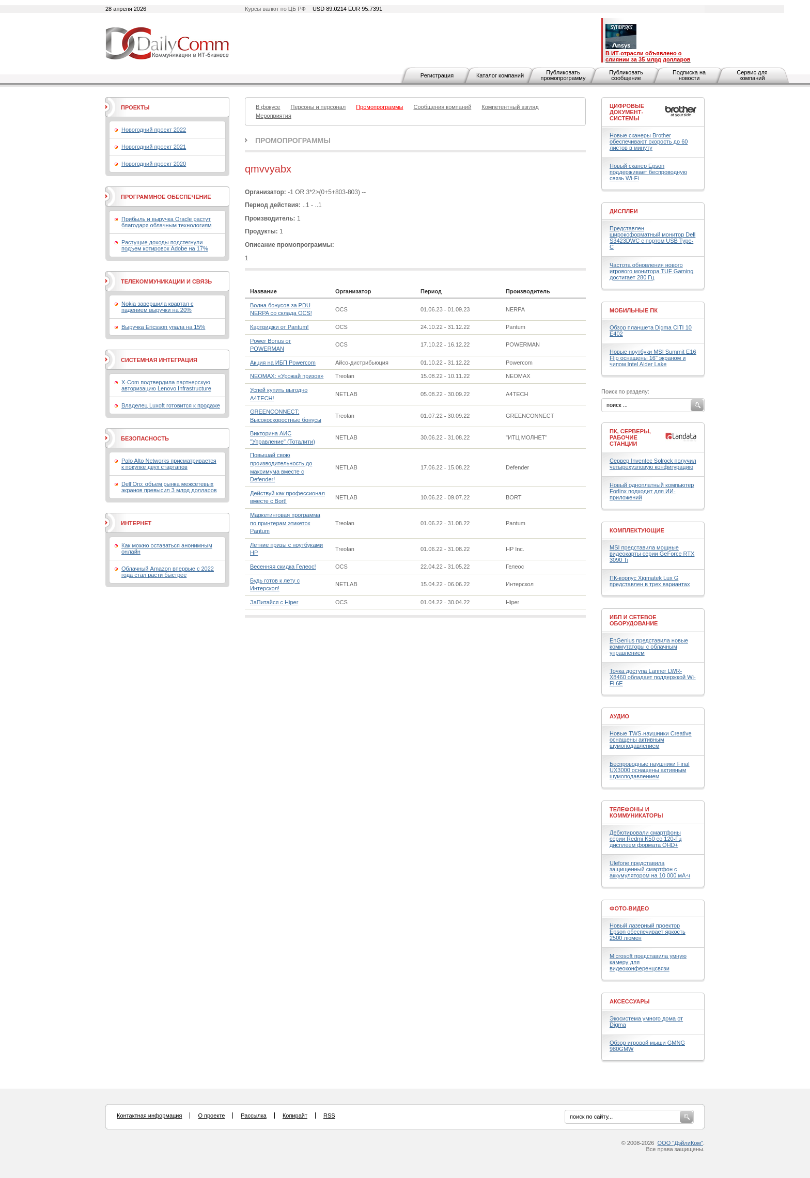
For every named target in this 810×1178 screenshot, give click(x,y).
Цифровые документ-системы (627, 112)
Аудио (619, 716)
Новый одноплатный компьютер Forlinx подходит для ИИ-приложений (652, 491)
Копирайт (295, 1115)
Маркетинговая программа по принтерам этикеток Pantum (285, 523)
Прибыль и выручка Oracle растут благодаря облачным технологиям (166, 222)
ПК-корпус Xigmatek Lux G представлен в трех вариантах (650, 581)
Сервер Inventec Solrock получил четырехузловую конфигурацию (653, 464)
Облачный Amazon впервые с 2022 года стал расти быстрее (167, 572)
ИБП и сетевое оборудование (634, 620)
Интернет (136, 523)
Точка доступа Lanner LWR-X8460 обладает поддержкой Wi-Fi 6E (653, 677)
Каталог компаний (500, 75)
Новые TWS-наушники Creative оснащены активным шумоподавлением (651, 739)
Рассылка (254, 1115)
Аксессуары (630, 1001)
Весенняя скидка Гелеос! (283, 566)
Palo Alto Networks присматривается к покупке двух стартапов (168, 464)
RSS (329, 1115)
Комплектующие (637, 530)
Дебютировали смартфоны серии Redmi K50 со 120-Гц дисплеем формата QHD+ (646, 838)
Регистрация (437, 75)
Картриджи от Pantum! (279, 327)
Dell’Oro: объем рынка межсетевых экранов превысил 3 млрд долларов (169, 487)
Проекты (135, 107)
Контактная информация (149, 1115)
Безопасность (145, 438)
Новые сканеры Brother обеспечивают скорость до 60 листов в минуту (649, 141)
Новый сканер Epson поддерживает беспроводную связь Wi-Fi (648, 172)
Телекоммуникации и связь (166, 281)
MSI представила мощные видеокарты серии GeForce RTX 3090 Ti (652, 553)
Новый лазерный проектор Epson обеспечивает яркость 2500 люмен (648, 931)
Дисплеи (624, 211)
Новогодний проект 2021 (153, 147)
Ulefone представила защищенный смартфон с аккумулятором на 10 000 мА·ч (650, 869)
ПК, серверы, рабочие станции (630, 437)
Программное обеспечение (166, 197)
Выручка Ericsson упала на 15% (163, 327)
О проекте (211, 1115)
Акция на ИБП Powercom (283, 362)
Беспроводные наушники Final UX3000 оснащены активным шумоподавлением (650, 770)
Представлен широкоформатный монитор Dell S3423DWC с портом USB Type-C (652, 237)
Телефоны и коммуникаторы (636, 812)
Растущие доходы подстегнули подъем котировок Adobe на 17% (164, 245)
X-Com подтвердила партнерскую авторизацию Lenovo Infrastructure (166, 385)
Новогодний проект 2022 (153, 130)
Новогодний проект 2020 (153, 164)
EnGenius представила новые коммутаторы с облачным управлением (649, 646)
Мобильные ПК (634, 310)
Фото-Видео (629, 908)
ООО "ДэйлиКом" (680, 1143)
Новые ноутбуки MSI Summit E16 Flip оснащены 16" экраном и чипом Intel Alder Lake (653, 358)
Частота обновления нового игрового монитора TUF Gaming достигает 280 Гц (651, 271)
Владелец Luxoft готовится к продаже (170, 405)
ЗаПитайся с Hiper (274, 602)
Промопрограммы (293, 140)
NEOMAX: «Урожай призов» (286, 376)
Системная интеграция (159, 360)
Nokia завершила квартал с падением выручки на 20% (157, 307)
